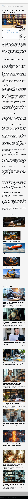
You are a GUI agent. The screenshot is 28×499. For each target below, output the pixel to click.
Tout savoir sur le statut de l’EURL (9, 267)
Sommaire (5, 29)
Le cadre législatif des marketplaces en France (11, 30)
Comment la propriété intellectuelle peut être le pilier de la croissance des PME (13, 444)
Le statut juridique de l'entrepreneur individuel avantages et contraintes (12, 384)
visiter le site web (5, 189)
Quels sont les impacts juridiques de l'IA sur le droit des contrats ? (13, 303)
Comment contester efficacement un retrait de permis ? (14, 343)
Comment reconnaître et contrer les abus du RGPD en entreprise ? (14, 323)
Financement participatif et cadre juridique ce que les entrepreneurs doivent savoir (13, 363)
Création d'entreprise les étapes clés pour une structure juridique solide (13, 404)
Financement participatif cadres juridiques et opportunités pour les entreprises (14, 424)
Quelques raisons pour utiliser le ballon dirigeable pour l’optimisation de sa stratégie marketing (13, 254)
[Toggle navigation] (3, 1)
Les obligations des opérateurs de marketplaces (11, 32)
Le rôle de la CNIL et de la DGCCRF (9, 35)
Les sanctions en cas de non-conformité (10, 34)
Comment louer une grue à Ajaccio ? (10, 279)
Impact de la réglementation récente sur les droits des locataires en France (14, 465)
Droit (6, 5)
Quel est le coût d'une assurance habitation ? (11, 241)
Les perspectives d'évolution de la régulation (10, 37)
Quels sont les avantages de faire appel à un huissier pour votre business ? (13, 228)
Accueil (3, 5)
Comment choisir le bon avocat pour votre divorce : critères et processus (13, 485)
